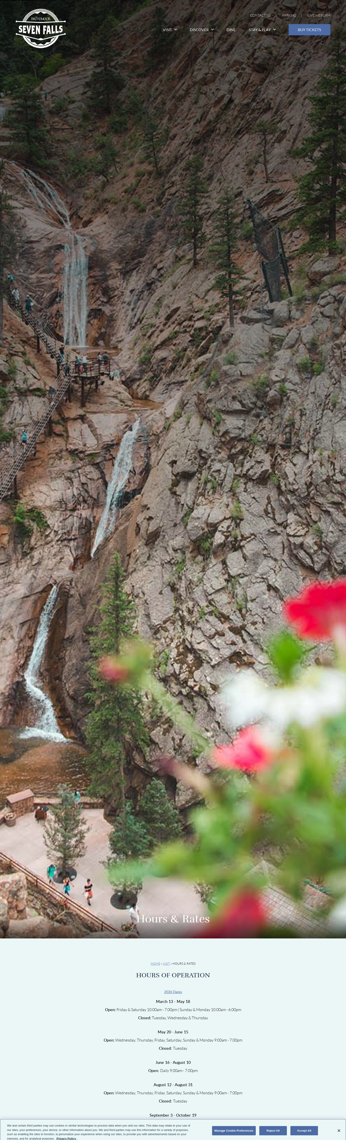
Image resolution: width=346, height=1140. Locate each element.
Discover (201, 30)
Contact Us (260, 15)
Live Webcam (319, 15)
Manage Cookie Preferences (234, 1132)
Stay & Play (262, 30)
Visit (170, 30)
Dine (231, 30)
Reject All (273, 1132)
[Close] (339, 1133)
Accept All (304, 1132)
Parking (289, 15)
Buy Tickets (309, 30)
